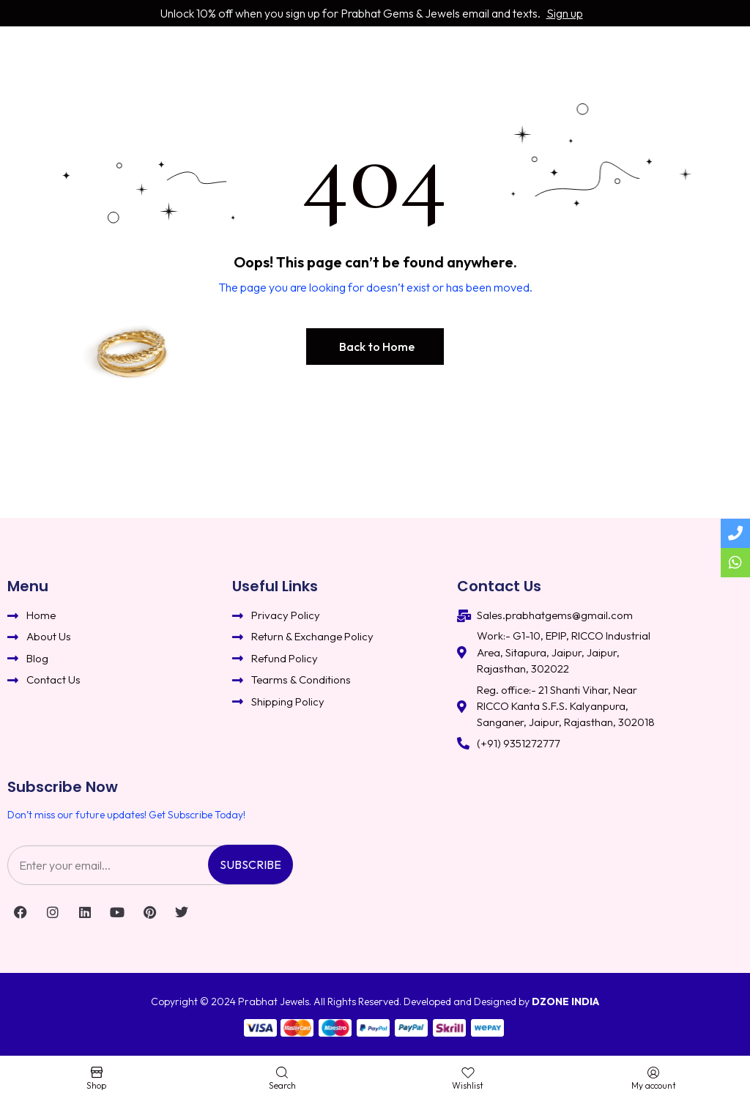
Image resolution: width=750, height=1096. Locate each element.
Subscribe (250, 864)
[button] (375, 346)
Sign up (564, 13)
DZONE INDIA (565, 1001)
